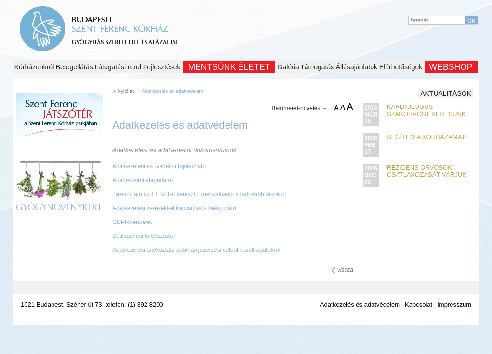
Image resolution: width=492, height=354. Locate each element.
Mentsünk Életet (229, 67)
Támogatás (317, 67)
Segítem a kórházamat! (427, 137)
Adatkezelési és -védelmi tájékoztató (159, 166)
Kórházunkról (34, 67)
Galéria (288, 67)
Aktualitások (445, 93)
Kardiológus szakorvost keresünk (426, 110)
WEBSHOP (451, 67)
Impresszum (454, 304)
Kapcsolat (418, 304)
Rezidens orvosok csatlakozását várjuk (426, 171)
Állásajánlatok (356, 67)
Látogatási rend (118, 67)
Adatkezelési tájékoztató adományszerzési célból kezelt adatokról (196, 250)
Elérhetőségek (401, 67)
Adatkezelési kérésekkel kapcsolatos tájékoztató (174, 208)
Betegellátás (74, 67)
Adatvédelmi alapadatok (143, 180)
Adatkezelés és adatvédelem (172, 91)
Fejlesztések (162, 67)
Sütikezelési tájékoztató (142, 236)
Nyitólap (126, 91)
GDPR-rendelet (132, 222)
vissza (342, 269)
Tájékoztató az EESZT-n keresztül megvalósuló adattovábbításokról (199, 194)
